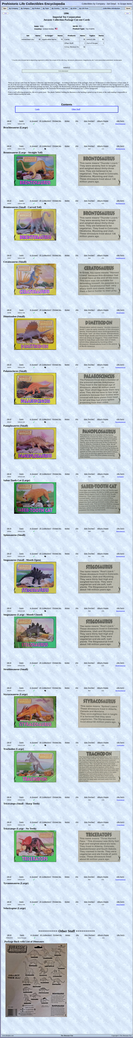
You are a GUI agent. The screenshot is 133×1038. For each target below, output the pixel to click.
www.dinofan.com (8, 1035)
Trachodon (120, 745)
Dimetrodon (120, 313)
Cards (37, 109)
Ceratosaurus (120, 258)
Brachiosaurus (120, 124)
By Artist (73, 8)
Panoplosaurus (120, 422)
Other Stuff (76, 109)
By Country (56, 8)
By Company (13, 8)
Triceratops (120, 800)
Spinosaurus (120, 531)
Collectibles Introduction (111, 8)
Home (128, 8)
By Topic (46, 8)
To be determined (63, 71)
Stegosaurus (120, 556)
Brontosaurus (120, 149)
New (4, 8)
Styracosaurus (120, 691)
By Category (25, 8)
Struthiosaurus (120, 666)
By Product (36, 8)
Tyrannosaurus (120, 880)
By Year (65, 8)
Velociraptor (120, 905)
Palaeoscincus (120, 367)
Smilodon (120, 477)
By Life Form (83, 8)
